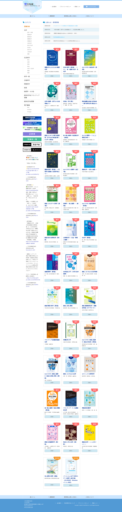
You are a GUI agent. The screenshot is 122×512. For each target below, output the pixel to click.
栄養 (28, 62)
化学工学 (29, 49)
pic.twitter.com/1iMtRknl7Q (32, 174)
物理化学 (29, 36)
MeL (28, 107)
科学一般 (27, 76)
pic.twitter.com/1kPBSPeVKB (33, 279)
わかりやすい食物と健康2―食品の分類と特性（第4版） (52, 376)
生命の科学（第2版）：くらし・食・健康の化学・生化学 (70, 69)
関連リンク (77, 6)
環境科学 (27, 84)
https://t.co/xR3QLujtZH (32, 278)
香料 (28, 64)
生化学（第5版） (86, 237)
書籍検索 (51, 16)
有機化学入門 (67, 340)
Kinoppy (29, 111)
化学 (25, 30)
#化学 (32, 207)
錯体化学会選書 (29, 101)
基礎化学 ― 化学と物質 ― (89, 169)
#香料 (32, 170)
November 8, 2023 (30, 250)
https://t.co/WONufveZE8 (32, 190)
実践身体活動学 (86, 408)
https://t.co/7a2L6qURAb (32, 241)
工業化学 (29, 51)
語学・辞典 (30, 32)
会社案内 (54, 6)
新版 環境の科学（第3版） (52, 305)
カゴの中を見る (92, 6)
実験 (28, 54)
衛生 (28, 59)
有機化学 (29, 41)
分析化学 (29, 43)
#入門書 (32, 208)
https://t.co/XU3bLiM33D (33, 168)
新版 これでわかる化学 (69, 374)
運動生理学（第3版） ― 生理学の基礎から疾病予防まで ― (52, 171)
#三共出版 (28, 170)
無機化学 (29, 38)
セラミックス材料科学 (88, 374)
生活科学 (27, 57)
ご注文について (90, 16)
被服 (28, 70)
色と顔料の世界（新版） (51, 476)
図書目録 (27, 26)
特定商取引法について (69, 503)
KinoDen (29, 109)
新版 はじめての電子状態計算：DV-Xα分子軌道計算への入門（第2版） (52, 137)
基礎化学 (29, 34)
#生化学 (36, 207)
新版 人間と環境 (67, 305)
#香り (35, 170)
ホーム (32, 16)
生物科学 (27, 80)
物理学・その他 (29, 91)
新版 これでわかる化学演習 (89, 271)
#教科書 (28, 208)
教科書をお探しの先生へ (70, 16)
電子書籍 (27, 105)
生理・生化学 (30, 68)
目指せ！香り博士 (68, 101)
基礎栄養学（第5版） (50, 271)
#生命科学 (28, 207)
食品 (28, 66)
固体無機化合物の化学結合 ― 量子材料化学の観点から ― (89, 103)
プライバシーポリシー (65, 6)
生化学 (29, 47)
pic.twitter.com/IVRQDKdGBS (33, 210)
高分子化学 (30, 45)
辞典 (25, 88)
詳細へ (52, 76)
